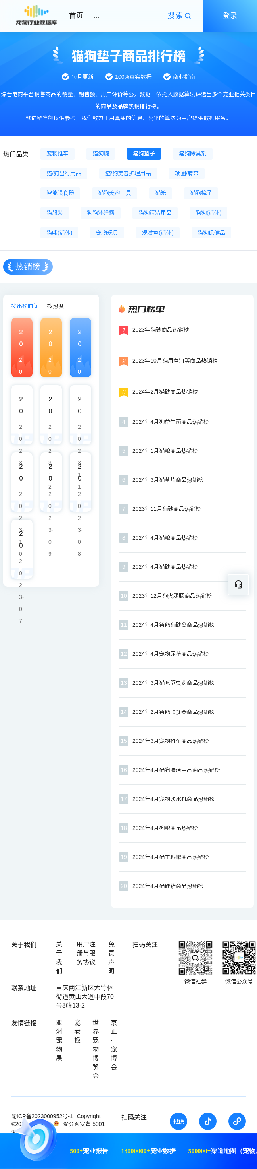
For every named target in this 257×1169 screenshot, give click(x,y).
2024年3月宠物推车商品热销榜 (170, 741)
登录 (230, 15)
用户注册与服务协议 (86, 953)
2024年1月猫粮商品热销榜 (165, 451)
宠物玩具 (107, 232)
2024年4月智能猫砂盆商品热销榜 (173, 625)
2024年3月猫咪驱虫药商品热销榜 (173, 683)
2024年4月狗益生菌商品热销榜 (170, 422)
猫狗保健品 (211, 232)
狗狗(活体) (208, 212)
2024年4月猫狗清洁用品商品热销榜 (176, 770)
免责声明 (111, 957)
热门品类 (16, 154)
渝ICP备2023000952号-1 (42, 1116)
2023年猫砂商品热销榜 (160, 329)
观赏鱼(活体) (157, 232)
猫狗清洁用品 (155, 212)
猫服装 (54, 212)
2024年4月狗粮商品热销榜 (165, 828)
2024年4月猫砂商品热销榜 (165, 567)
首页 (76, 15)
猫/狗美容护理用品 (128, 173)
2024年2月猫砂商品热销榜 (165, 391)
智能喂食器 (60, 193)
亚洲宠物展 (59, 1040)
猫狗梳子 (201, 193)
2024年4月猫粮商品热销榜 (165, 538)
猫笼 (160, 193)
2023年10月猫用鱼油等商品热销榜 (175, 360)
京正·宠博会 (114, 1044)
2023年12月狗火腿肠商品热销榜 (172, 596)
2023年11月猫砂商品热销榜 (166, 509)
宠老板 (77, 1031)
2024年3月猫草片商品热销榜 (167, 480)
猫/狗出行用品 (63, 173)
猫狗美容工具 (114, 193)
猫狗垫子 (144, 153)
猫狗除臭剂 (193, 153)
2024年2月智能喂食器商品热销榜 (173, 712)
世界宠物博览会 (95, 1049)
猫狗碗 (100, 153)
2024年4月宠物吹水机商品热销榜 (173, 799)
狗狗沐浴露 (101, 212)
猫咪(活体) (59, 232)
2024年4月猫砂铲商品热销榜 (167, 886)
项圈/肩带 (187, 173)
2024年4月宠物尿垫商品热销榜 (170, 654)
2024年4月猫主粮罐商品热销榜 (170, 857)
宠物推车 (57, 153)
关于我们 (59, 957)
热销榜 (27, 266)
